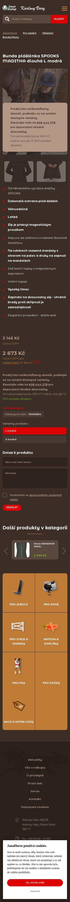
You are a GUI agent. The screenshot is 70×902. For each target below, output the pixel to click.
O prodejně (35, 775)
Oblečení (47, 33)
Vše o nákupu (35, 767)
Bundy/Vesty (11, 37)
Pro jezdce (29, 33)
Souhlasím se (36, 497)
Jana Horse (10, 33)
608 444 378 (46, 122)
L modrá (10, 430)
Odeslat (12, 507)
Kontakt (35, 799)
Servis (35, 791)
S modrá (10, 439)
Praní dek (35, 783)
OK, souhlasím (35, 882)
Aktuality (35, 759)
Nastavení (35, 891)
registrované (11, 362)
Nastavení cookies (35, 807)
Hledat (59, 18)
